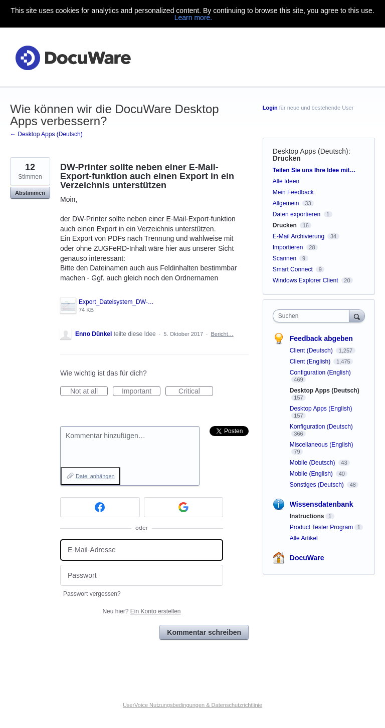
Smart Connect (293, 269)
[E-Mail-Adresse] (141, 550)
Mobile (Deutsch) (313, 462)
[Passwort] (141, 575)
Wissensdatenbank (321, 504)
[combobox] (313, 315)
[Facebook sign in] (100, 507)
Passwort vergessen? (92, 593)
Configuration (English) (320, 372)
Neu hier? (141, 611)
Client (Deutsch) (312, 350)
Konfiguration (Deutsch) (321, 426)
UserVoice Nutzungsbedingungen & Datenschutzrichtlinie (192, 705)
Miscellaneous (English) (321, 444)
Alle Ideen (286, 181)
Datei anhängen (95, 476)
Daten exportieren (296, 214)
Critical (195, 391)
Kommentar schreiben (204, 632)
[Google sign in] (184, 507)
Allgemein (286, 203)
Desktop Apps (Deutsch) (310, 151)
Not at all (89, 391)
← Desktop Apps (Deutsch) (46, 134)
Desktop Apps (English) (321, 408)
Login (270, 108)
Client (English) (311, 361)
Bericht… (222, 334)
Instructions (307, 516)
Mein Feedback (293, 192)
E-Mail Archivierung (298, 236)
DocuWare (307, 558)
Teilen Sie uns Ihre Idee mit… (314, 170)
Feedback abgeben (321, 338)
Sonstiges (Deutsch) (317, 484)
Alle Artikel (304, 538)
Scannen (284, 258)
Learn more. (193, 18)
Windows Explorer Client (305, 280)
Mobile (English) (312, 473)
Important (141, 391)
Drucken (287, 158)
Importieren (288, 247)
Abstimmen (30, 193)
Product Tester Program (321, 527)
